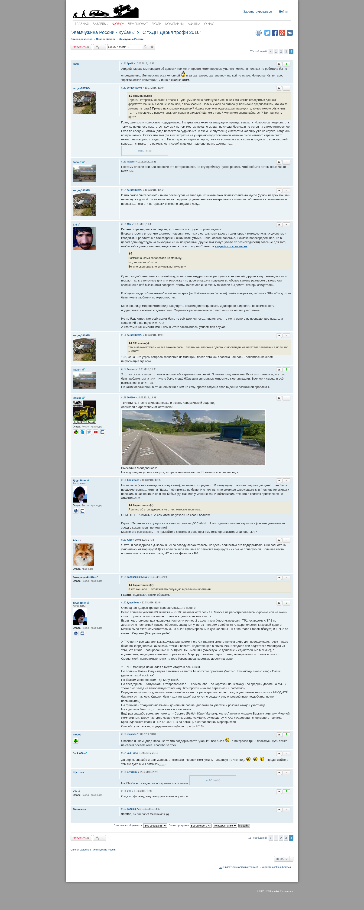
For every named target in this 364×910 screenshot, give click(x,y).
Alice (76, 540)
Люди (157, 24)
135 (75, 224)
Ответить (80, 47)
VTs (75, 791)
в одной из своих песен (231, 246)
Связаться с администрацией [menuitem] (240, 867)
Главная (82, 24)
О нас (209, 24)
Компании (174, 24)
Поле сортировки (190, 826)
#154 (123, 190)
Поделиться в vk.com (290, 33)
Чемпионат (138, 24)
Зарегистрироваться (257, 11)
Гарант (77, 162)
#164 (123, 753)
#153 (123, 161)
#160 (123, 540)
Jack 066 (78, 753)
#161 (123, 577)
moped (77, 734)
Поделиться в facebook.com (275, 33)
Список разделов (81, 849)
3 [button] (286, 51)
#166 (123, 791)
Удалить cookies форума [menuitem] (276, 867)
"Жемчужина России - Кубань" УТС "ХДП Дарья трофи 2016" (136, 32)
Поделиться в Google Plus (282, 33)
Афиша (194, 24)
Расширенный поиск (152, 47)
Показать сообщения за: (141, 826)
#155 (123, 224)
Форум (118, 24)
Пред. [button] (271, 51)
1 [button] (276, 51)
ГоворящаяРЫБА (84, 577)
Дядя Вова (79, 480)
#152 (123, 87)
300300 (77, 398)
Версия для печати (259, 33)
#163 (123, 734)
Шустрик (78, 772)
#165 (123, 772)
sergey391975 (81, 88)
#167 (123, 809)
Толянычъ (79, 809)
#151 (123, 63)
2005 (261, 891)
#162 (123, 602)
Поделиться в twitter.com (267, 33)
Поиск (145, 47)
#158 (123, 397)
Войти (283, 11)
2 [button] (281, 51)
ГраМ (76, 64)
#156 (123, 335)
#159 (123, 480)
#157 (123, 369)
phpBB (141, 150)
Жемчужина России (104, 849)
